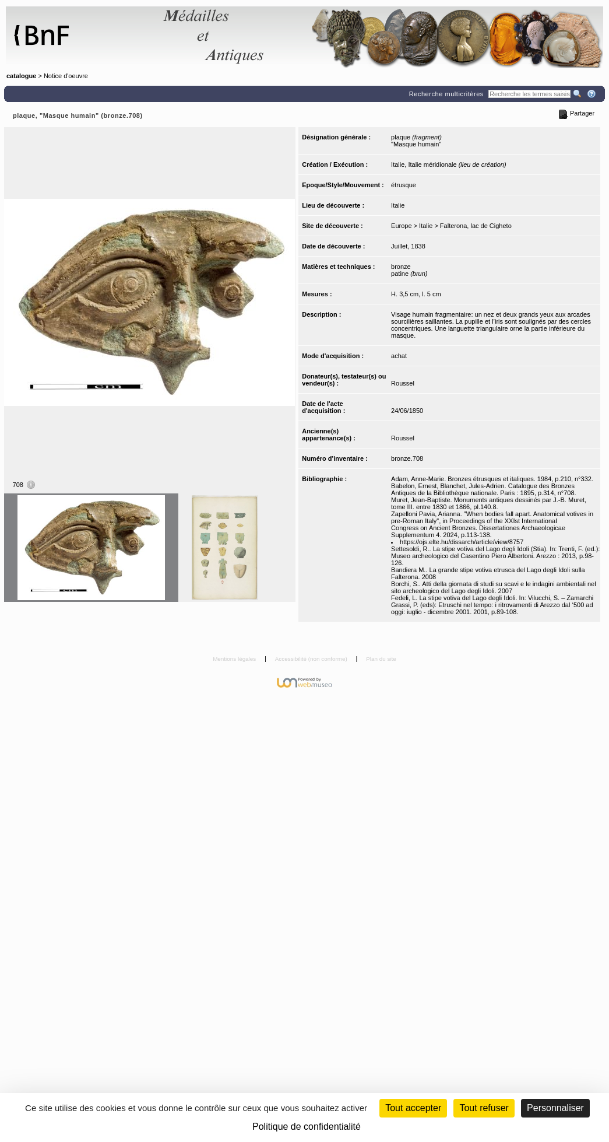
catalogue (21, 75)
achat (399, 355)
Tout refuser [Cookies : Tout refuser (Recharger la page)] (483, 1108)
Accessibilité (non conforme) (312, 659)
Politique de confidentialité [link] (306, 1127)
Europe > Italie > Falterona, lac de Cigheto (451, 225)
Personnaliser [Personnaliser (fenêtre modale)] (555, 1108)
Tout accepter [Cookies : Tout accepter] (413, 1108)
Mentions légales (235, 659)
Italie (397, 205)
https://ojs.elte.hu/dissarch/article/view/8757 (461, 541)
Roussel (402, 383)
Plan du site (381, 659)
